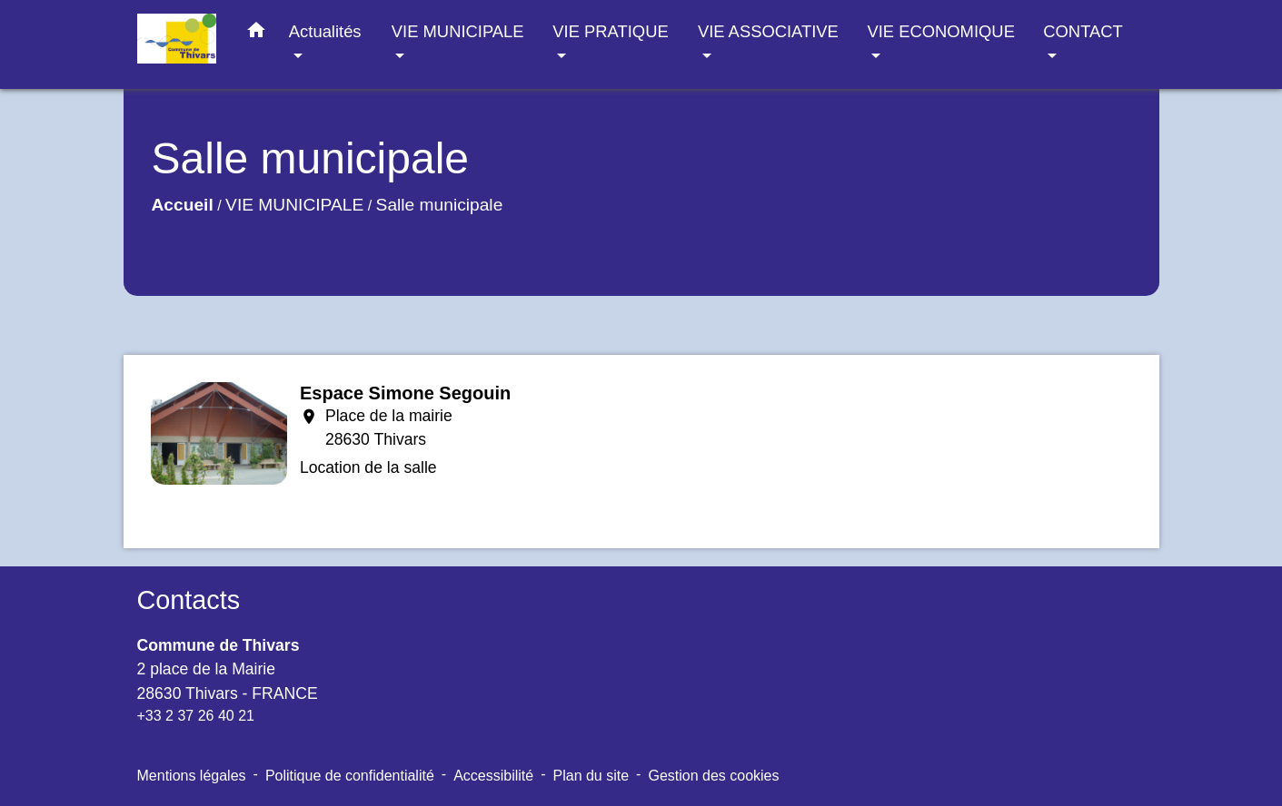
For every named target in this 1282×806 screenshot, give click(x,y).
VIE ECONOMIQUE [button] (940, 31)
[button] (256, 33)
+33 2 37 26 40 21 (195, 715)
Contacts (189, 599)
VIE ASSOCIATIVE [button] (768, 31)
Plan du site (591, 775)
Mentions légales (191, 775)
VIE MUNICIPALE (294, 204)
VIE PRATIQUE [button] (610, 31)
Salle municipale (439, 204)
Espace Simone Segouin (405, 393)
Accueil (183, 204)
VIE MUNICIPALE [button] (458, 31)
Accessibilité (493, 775)
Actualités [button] (325, 31)
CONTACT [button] (1082, 31)
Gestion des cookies (713, 775)
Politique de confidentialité (349, 775)
